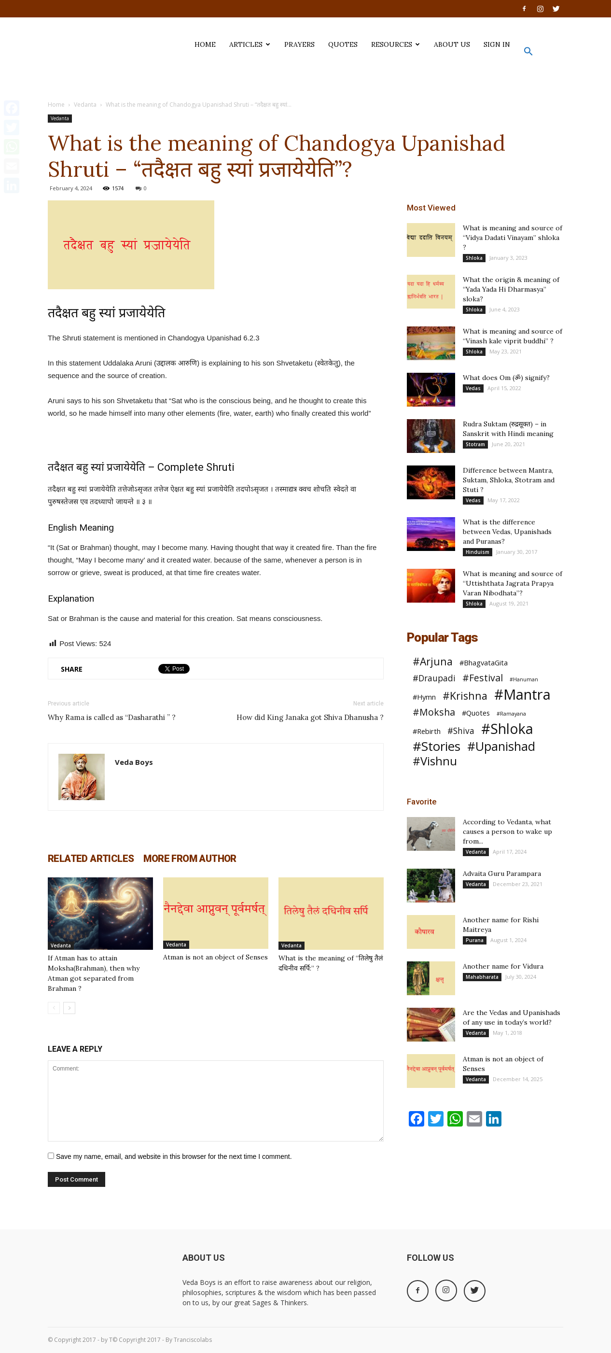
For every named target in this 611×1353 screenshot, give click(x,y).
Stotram (475, 444)
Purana (475, 940)
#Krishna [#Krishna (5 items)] (465, 696)
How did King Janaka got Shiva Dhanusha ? (310, 717)
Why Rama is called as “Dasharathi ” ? (112, 717)
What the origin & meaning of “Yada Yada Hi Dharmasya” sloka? (511, 289)
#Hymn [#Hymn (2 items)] (424, 697)
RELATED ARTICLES (91, 858)
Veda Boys (134, 762)
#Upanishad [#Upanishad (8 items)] (501, 746)
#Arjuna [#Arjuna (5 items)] (433, 661)
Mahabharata (482, 976)
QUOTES (343, 44)
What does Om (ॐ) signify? (506, 377)
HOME (205, 44)
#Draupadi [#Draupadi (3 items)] (434, 678)
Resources (395, 44)
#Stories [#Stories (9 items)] (436, 746)
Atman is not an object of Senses (215, 957)
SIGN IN (497, 44)
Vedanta (85, 104)
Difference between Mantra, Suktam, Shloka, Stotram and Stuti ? (509, 480)
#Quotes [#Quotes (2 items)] (476, 713)
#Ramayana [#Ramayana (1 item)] (511, 713)
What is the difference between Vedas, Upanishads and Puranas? (507, 532)
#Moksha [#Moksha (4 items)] (434, 712)
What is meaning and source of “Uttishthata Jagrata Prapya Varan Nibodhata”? (512, 583)
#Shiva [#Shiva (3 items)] (460, 731)
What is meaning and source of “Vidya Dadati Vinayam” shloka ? (512, 238)
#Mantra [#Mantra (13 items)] (522, 695)
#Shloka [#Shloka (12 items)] (507, 729)
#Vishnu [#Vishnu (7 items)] (435, 761)
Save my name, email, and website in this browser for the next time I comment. (174, 1156)
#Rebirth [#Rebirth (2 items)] (427, 731)
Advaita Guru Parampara (502, 873)
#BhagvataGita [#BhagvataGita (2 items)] (483, 662)
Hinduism (477, 552)
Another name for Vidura (503, 966)
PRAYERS (299, 44)
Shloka (474, 257)
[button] (528, 53)
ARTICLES (249, 44)
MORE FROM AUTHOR (189, 858)
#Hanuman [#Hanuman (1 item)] (524, 679)
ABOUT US (452, 44)
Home (56, 104)
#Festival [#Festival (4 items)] (482, 678)
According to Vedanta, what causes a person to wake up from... (507, 831)
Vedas (473, 388)
